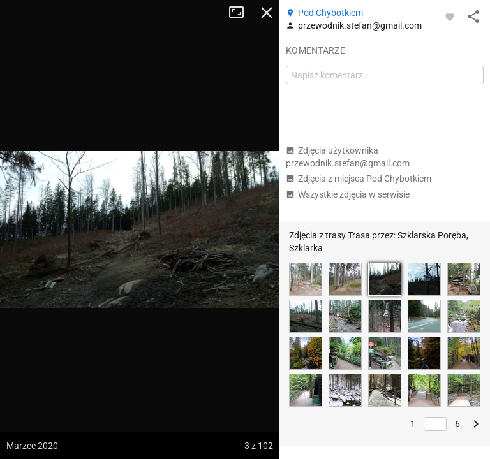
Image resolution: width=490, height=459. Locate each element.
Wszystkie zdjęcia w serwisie (348, 194)
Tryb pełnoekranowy (241, 13)
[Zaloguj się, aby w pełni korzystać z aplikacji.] (450, 16)
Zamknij (266, 13)
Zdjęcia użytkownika (348, 156)
